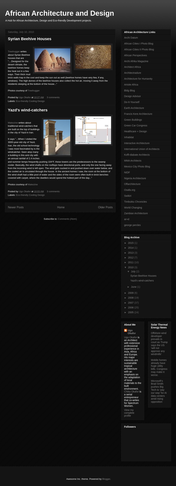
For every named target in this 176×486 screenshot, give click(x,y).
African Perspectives (135, 55)
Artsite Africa (131, 84)
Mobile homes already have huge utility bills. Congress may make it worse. (159, 367)
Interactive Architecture (137, 143)
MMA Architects (132, 160)
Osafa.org (129, 189)
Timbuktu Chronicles (135, 201)
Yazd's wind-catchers (28, 110)
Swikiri (127, 195)
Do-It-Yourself (131, 102)
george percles (132, 225)
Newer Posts (16, 207)
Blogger (106, 479)
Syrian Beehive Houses (29, 39)
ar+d (126, 219)
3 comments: (54, 97)
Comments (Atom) (67, 219)
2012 (131, 257)
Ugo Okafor (132, 332)
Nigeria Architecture (135, 178)
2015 (131, 242)
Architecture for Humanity (138, 78)
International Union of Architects (142, 149)
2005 (131, 312)
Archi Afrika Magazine (136, 61)
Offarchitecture (132, 184)
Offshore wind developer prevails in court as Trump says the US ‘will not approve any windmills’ (159, 344)
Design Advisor (132, 96)
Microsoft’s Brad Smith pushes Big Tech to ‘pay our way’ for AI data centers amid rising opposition (159, 391)
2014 (131, 247)
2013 (131, 252)
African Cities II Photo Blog (139, 49)
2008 (131, 297)
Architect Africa (132, 67)
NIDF (127, 172)
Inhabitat (129, 137)
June (134, 286)
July (133, 271)
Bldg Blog (129, 90)
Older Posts (105, 207)
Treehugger (14, 51)
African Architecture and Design (59, 13)
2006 (131, 307)
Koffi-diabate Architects (137, 154)
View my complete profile (129, 413)
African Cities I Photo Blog (138, 43)
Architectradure (132, 72)
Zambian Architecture (136, 213)
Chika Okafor (131, 391)
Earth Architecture (134, 108)
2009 (131, 292)
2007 (131, 302)
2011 (131, 262)
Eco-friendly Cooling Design (30, 101)
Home (61, 207)
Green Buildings (133, 119)
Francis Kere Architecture (138, 113)
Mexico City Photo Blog (137, 166)
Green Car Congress (135, 125)
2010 (131, 267)
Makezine (13, 122)
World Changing (133, 207)
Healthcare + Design (135, 131)
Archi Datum (131, 37)
